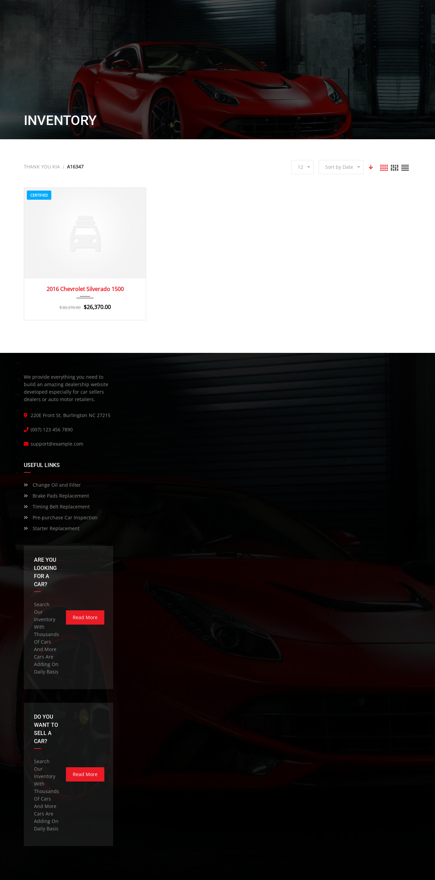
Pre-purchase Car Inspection (61, 517)
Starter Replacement (52, 528)
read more (85, 617)
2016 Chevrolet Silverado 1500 (85, 289)
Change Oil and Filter (52, 485)
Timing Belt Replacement (57, 506)
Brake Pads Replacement (56, 495)
